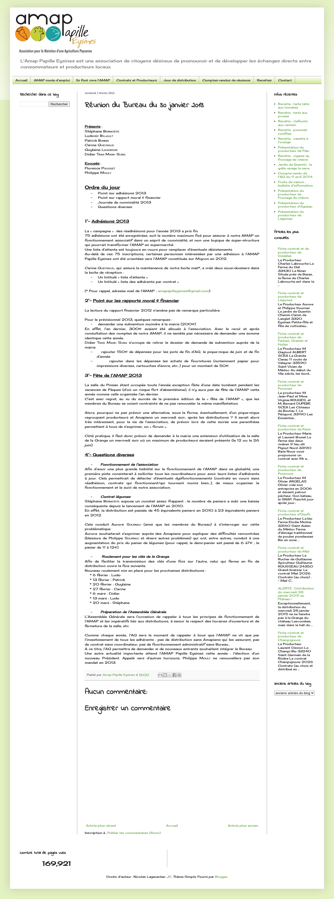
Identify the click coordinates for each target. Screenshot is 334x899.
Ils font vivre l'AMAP (93, 80)
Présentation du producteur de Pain (293, 149)
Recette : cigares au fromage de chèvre (293, 157)
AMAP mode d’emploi (52, 80)
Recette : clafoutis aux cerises (293, 122)
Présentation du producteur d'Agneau (295, 204)
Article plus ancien (243, 825)
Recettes (264, 80)
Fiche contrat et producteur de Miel (293, 549)
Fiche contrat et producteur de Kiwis (294, 427)
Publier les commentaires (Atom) (134, 833)
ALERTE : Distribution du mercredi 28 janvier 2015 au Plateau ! (296, 593)
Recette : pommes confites (292, 131)
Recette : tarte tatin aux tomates (293, 105)
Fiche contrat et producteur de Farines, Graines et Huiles (293, 339)
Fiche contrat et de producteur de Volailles (293, 252)
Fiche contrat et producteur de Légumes (291, 296)
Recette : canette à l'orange (293, 140)
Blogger (221, 877)
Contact (285, 80)
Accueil (21, 80)
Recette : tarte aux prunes (292, 114)
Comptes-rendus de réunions (226, 80)
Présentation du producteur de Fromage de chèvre (293, 194)
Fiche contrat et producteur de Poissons (291, 469)
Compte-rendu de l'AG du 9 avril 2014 (295, 175)
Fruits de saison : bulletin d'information (295, 183)
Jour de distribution (180, 80)
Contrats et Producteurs (136, 80)
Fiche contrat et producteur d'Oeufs (294, 512)
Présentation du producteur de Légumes (291, 215)
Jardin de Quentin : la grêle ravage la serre (295, 166)
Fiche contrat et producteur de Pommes (291, 385)
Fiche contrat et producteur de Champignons (291, 636)
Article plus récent (101, 825)
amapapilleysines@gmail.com (183, 291)
